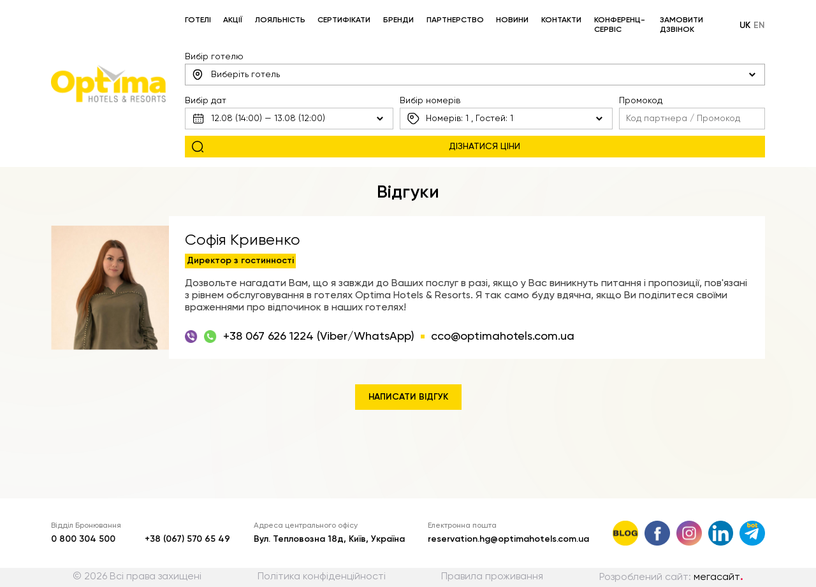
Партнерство (455, 20)
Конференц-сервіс (619, 25)
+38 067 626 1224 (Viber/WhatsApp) (318, 336)
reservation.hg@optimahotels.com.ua (508, 539)
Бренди (398, 20)
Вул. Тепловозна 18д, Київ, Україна (329, 539)
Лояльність (280, 20)
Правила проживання (492, 577)
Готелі (198, 20)
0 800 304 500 (83, 539)
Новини (512, 20)
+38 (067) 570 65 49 (187, 539)
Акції (232, 20)
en (759, 25)
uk (745, 25)
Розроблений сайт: (671, 577)
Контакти (561, 20)
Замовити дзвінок (681, 25)
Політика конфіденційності (322, 577)
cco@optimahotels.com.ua (502, 336)
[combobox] (475, 74)
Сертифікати (343, 20)
